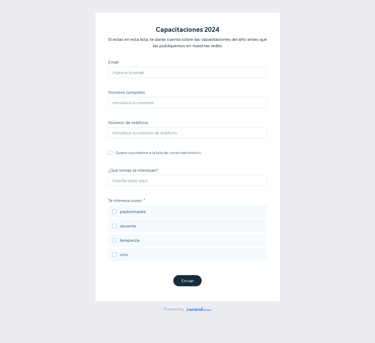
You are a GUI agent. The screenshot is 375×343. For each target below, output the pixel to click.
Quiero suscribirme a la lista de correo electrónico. (159, 152)
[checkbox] (110, 152)
